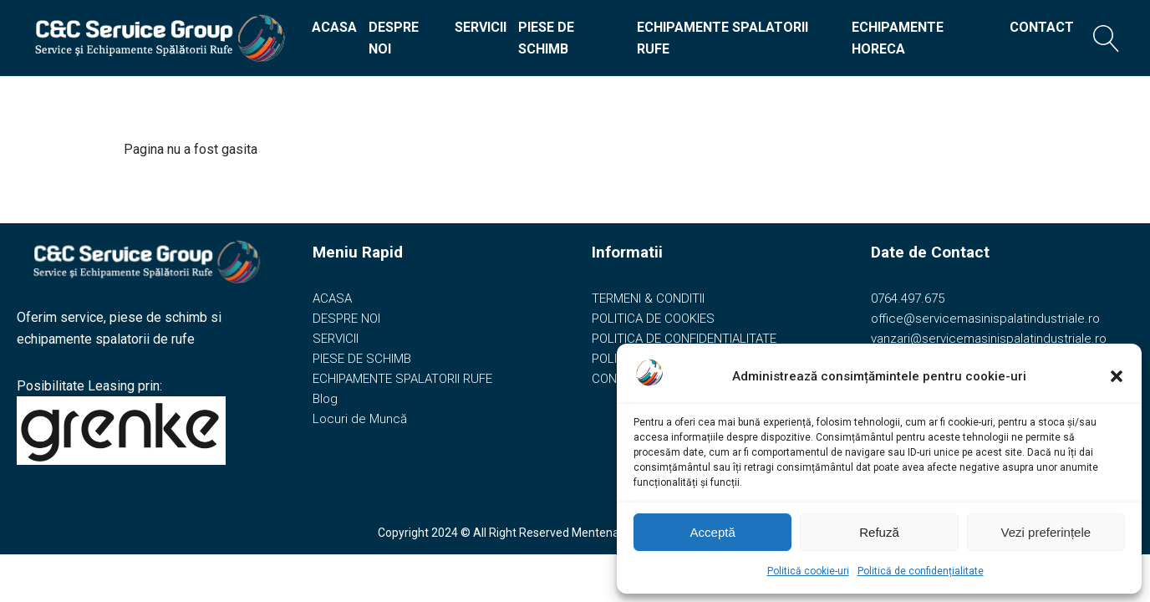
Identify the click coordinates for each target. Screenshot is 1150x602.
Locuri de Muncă (360, 418)
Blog (325, 398)
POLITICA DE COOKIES (653, 318)
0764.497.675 (907, 298)
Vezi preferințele (1046, 532)
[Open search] (1106, 38)
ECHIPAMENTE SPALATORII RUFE (722, 38)
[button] (1116, 376)
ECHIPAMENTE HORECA (898, 38)
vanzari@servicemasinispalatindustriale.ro (989, 338)
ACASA (334, 27)
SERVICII (480, 27)
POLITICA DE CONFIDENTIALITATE (684, 338)
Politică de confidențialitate (920, 571)
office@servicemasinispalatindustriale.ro (985, 318)
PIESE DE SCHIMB (546, 38)
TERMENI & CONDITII (648, 298)
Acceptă (712, 532)
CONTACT (1042, 27)
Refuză (879, 532)
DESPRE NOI (394, 38)
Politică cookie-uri (808, 571)
